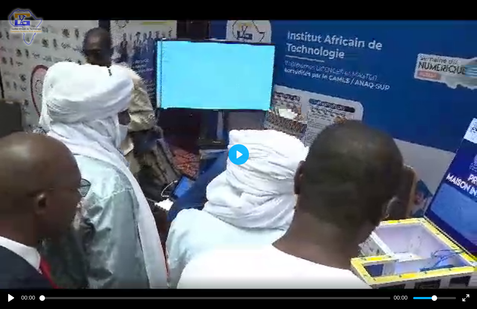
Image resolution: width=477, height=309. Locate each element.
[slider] (214, 298)
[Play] (11, 298)
